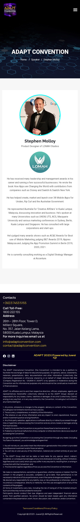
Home (24, 59)
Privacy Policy (50, 508)
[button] (75, 9)
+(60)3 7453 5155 (15, 303)
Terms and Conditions (33, 508)
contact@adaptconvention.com (24, 345)
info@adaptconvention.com (22, 342)
